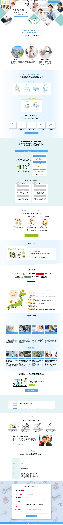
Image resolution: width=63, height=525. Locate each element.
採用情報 (44, 2)
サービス (25, 2)
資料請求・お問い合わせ (55, 2)
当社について (19, 2)
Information (38, 2)
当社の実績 (31, 2)
